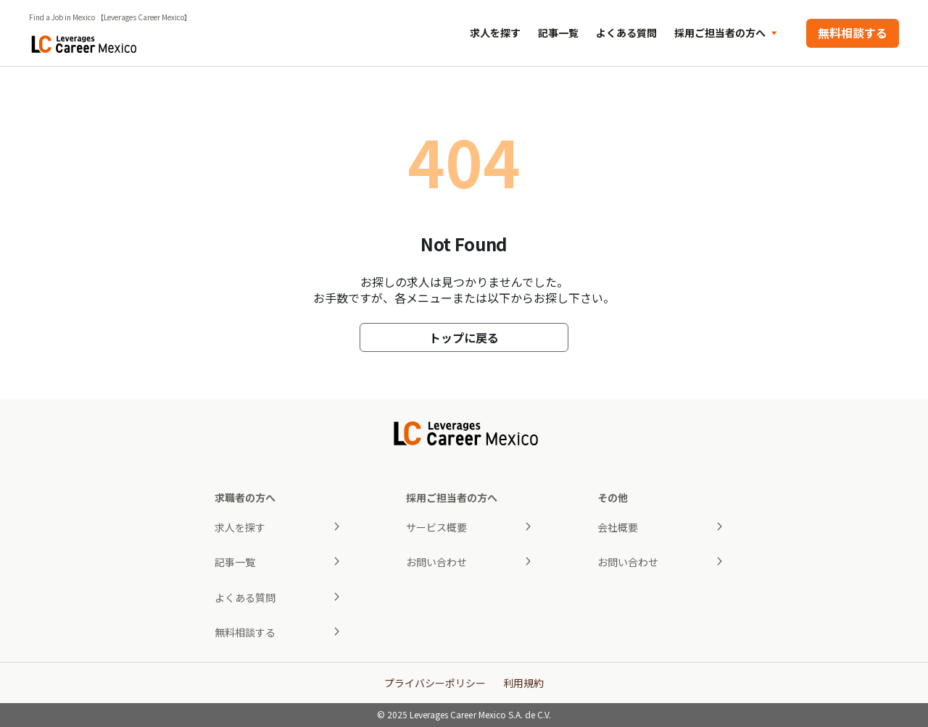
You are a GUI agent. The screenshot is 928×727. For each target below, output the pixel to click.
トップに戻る (464, 337)
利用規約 (523, 683)
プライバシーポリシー (435, 683)
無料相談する (852, 32)
